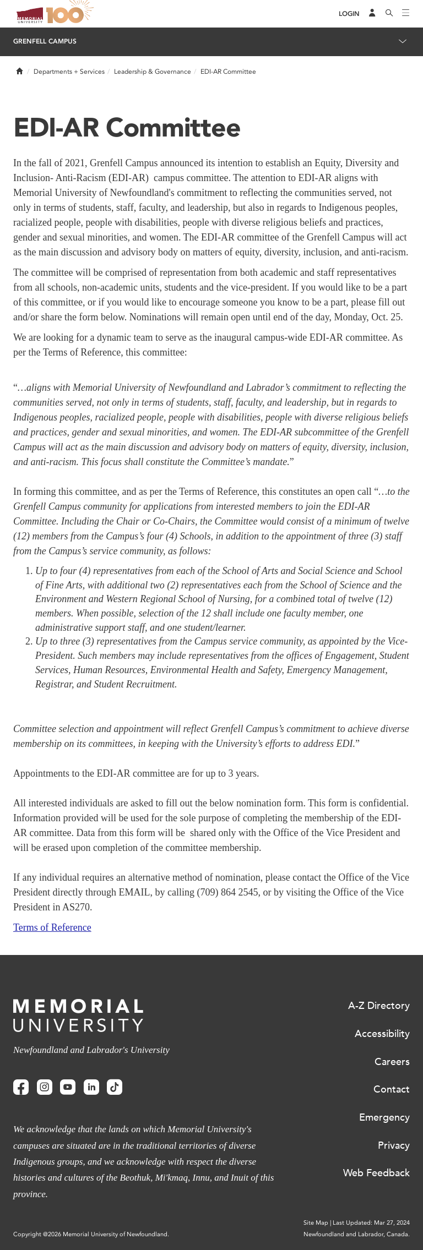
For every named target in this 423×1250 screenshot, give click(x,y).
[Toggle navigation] (406, 14)
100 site (71, 14)
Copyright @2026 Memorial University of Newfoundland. (91, 1234)
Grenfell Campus (45, 41)
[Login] (349, 14)
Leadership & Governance (152, 71)
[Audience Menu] (372, 13)
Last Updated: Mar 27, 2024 (371, 1222)
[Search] (389, 13)
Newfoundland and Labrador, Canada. (356, 1234)
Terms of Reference (52, 927)
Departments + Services (69, 71)
